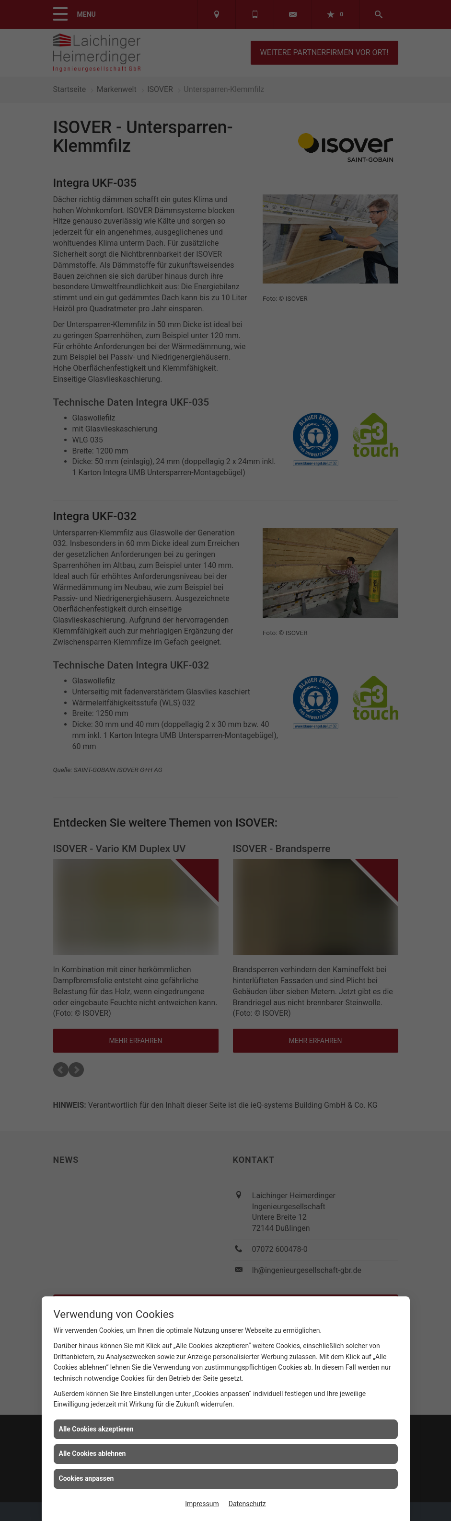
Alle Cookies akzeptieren (96, 1429)
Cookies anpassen (86, 1478)
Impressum (202, 1504)
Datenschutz (247, 1504)
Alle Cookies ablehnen (92, 1453)
